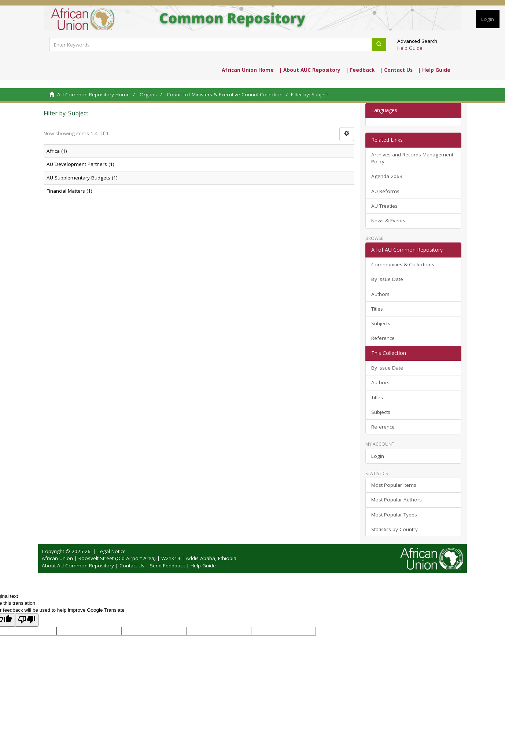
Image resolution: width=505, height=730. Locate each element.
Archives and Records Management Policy (412, 158)
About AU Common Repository (78, 565)
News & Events (388, 220)
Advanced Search (417, 41)
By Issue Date (387, 279)
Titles (377, 308)
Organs (148, 94)
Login (377, 456)
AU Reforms (385, 191)
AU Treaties (384, 206)
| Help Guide (434, 70)
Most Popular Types (394, 514)
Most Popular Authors (396, 499)
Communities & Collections (402, 264)
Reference (383, 338)
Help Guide (410, 48)
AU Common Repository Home (93, 94)
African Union (57, 558)
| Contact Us (396, 70)
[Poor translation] (26, 620)
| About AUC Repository (309, 70)
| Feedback (360, 70)
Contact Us (131, 565)
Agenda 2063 (386, 176)
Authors (380, 294)
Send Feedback (167, 565)
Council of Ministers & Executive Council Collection (225, 94)
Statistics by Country (394, 529)
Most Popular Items (393, 485)
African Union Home (248, 70)
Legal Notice (111, 551)
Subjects (380, 323)
